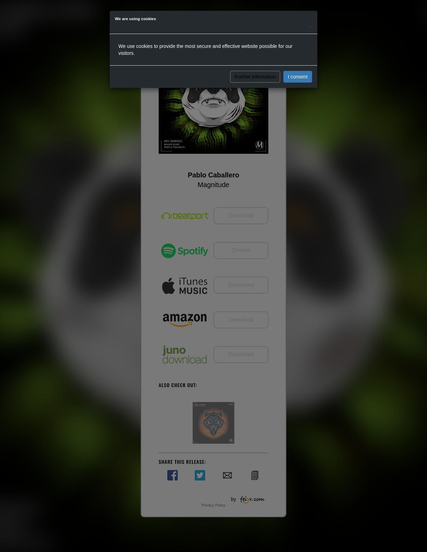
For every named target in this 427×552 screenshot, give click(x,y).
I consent (298, 77)
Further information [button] (255, 77)
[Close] (310, 24)
